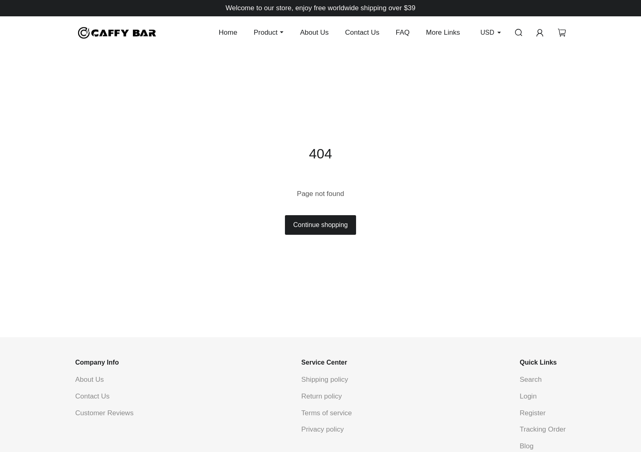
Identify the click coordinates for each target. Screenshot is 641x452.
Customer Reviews (104, 413)
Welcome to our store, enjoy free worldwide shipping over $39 (321, 8)
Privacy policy (322, 429)
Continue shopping (320, 224)
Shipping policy (324, 379)
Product (265, 32)
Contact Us (362, 32)
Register (532, 413)
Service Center (324, 362)
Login (528, 396)
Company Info (97, 362)
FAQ (403, 32)
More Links (443, 32)
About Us (314, 32)
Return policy (321, 396)
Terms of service (326, 413)
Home (228, 32)
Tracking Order (543, 429)
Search (531, 379)
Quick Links (538, 362)
